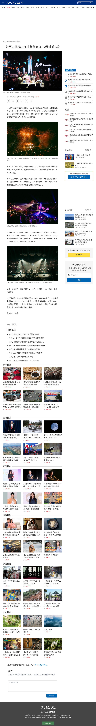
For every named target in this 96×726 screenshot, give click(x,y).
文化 (73, 7)
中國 (13, 7)
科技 (63, 7)
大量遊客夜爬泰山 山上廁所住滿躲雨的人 (80, 74)
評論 (27, 7)
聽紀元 (53, 7)
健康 (42, 7)
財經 (58, 7)
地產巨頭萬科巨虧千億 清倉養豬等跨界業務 (80, 86)
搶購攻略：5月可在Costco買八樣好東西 (80, 103)
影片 (47, 7)
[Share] (4, 387)
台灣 (32, 7)
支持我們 (79, 254)
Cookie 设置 (48, 723)
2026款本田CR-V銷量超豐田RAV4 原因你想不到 (80, 91)
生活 (78, 7)
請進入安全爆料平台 (79, 177)
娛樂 (68, 7)
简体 (22, 2)
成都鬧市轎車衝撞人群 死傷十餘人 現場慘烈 (80, 97)
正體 (18, 2)
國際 (22, 7)
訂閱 (79, 280)
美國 (17, 7)
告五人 (14, 324)
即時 (8, 7)
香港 (37, 7)
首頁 (3, 7)
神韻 (82, 7)
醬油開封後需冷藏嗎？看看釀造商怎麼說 (80, 80)
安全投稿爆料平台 (41, 665)
